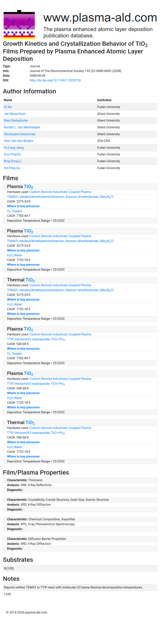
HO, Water (14, 255)
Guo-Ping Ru (12, 154)
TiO (28, 186)
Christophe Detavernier (20, 134)
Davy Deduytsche (16, 120)
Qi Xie (8, 107)
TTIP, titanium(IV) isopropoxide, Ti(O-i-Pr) (36, 339)
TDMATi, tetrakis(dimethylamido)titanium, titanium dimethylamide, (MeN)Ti (60, 197)
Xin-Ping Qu (12, 168)
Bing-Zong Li (12, 161)
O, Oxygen (14, 211)
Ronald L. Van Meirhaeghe (22, 127)
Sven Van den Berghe (18, 141)
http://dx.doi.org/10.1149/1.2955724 (55, 80)
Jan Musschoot (14, 114)
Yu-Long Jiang (14, 148)
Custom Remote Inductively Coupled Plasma (60, 192)
